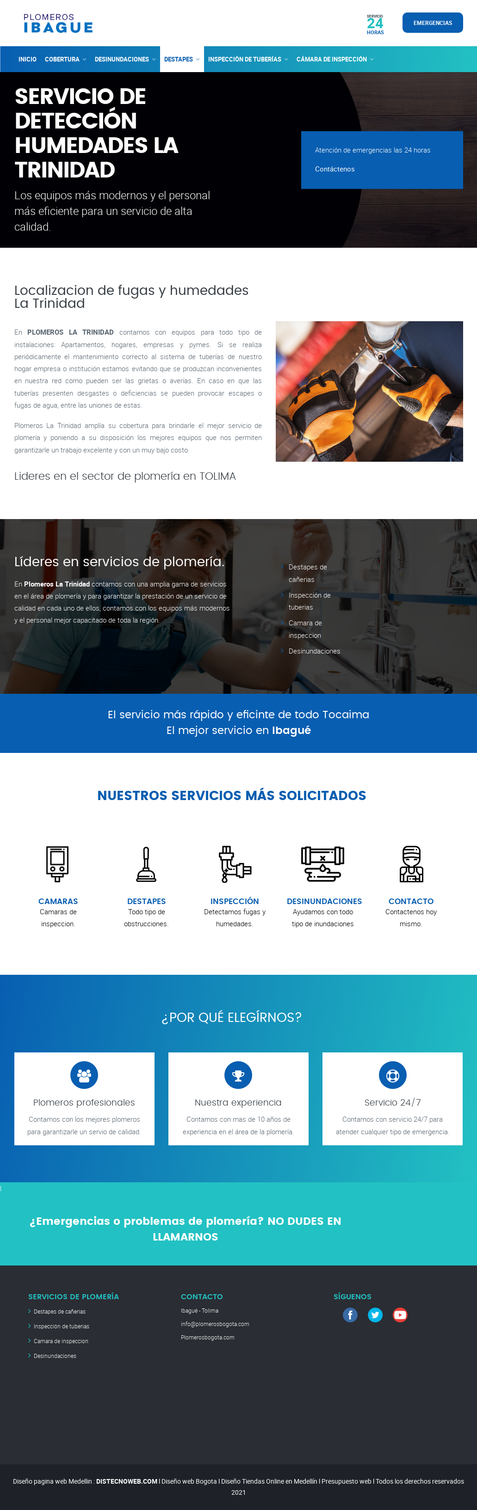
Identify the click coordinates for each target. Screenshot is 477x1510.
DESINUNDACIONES (122, 59)
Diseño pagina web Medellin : (54, 1481)
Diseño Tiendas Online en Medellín (269, 1481)
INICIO (28, 59)
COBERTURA (62, 59)
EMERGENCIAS (433, 22)
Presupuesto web (347, 1481)
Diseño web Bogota (189, 1481)
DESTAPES (178, 59)
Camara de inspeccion (61, 1341)
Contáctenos (335, 168)
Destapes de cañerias (60, 1311)
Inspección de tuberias (61, 1326)
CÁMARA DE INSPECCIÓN (332, 59)
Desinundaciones (315, 650)
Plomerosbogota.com (208, 1337)
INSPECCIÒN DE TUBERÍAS (244, 59)
